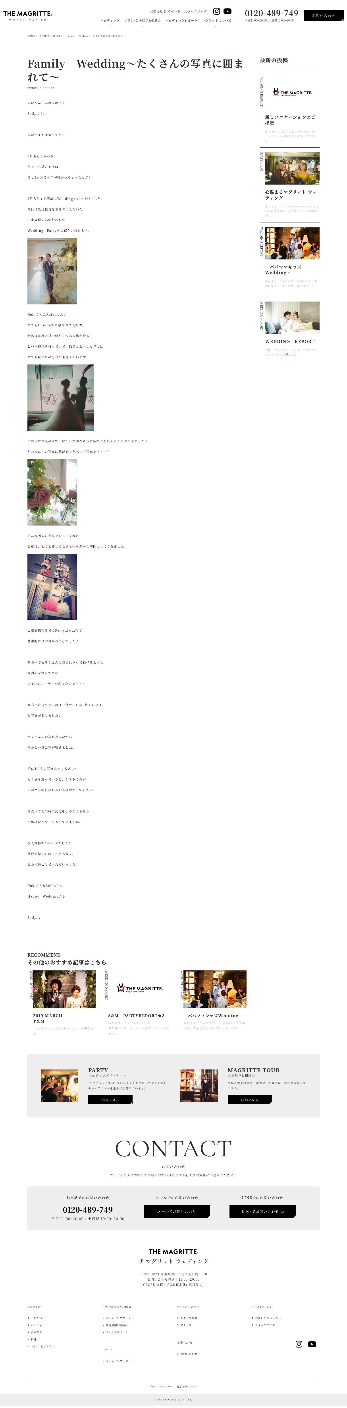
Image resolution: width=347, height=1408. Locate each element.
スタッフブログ (195, 11)
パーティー (40, 1327)
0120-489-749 (272, 13)
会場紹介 (38, 1334)
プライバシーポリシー (160, 1389)
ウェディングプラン (121, 1320)
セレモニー (40, 1320)
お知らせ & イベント (165, 11)
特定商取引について (188, 1389)
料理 (35, 1341)
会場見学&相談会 (119, 1327)
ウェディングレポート (181, 20)
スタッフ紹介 (191, 1320)
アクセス (188, 1327)
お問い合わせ (191, 1356)
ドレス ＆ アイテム (46, 1348)
